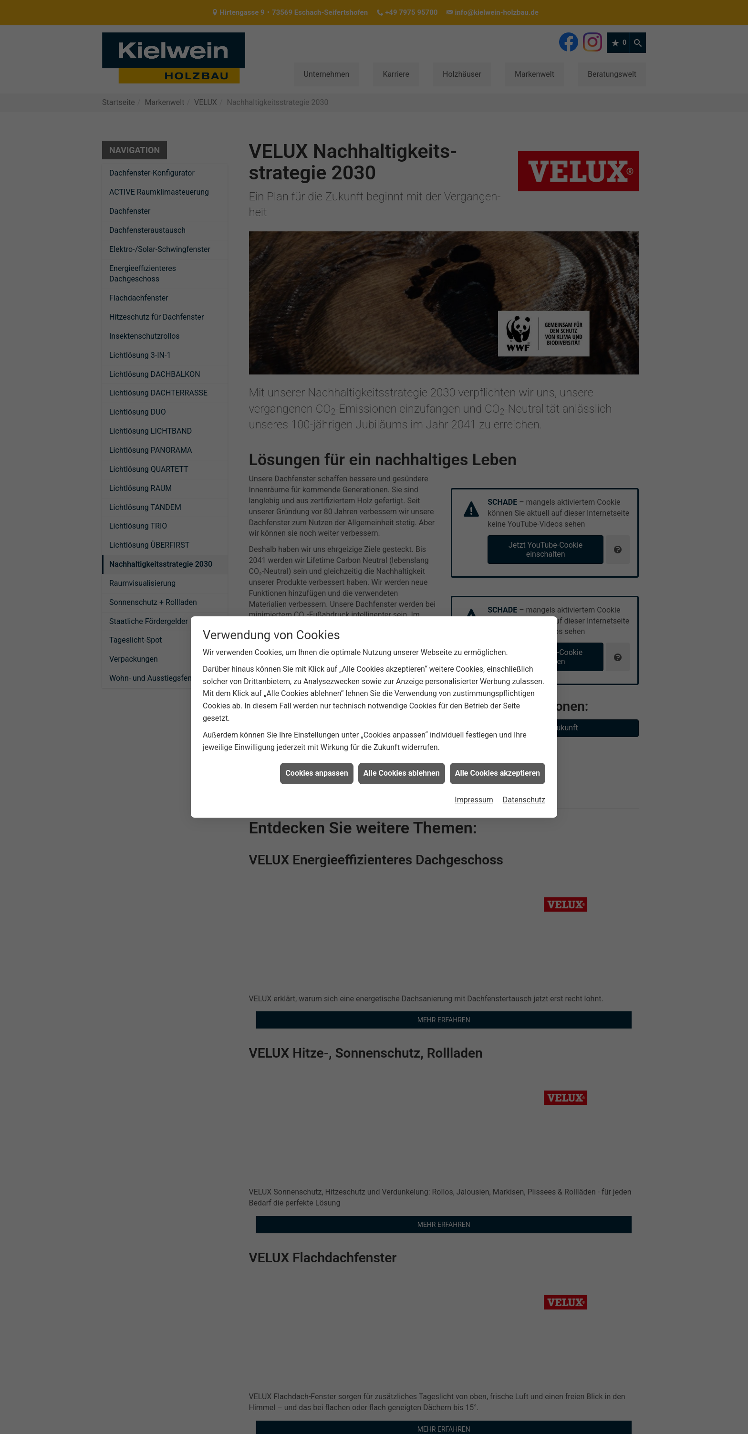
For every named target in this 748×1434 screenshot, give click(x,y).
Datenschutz (524, 799)
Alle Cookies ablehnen (402, 773)
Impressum (474, 799)
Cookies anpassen (316, 773)
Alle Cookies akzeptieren (497, 773)
